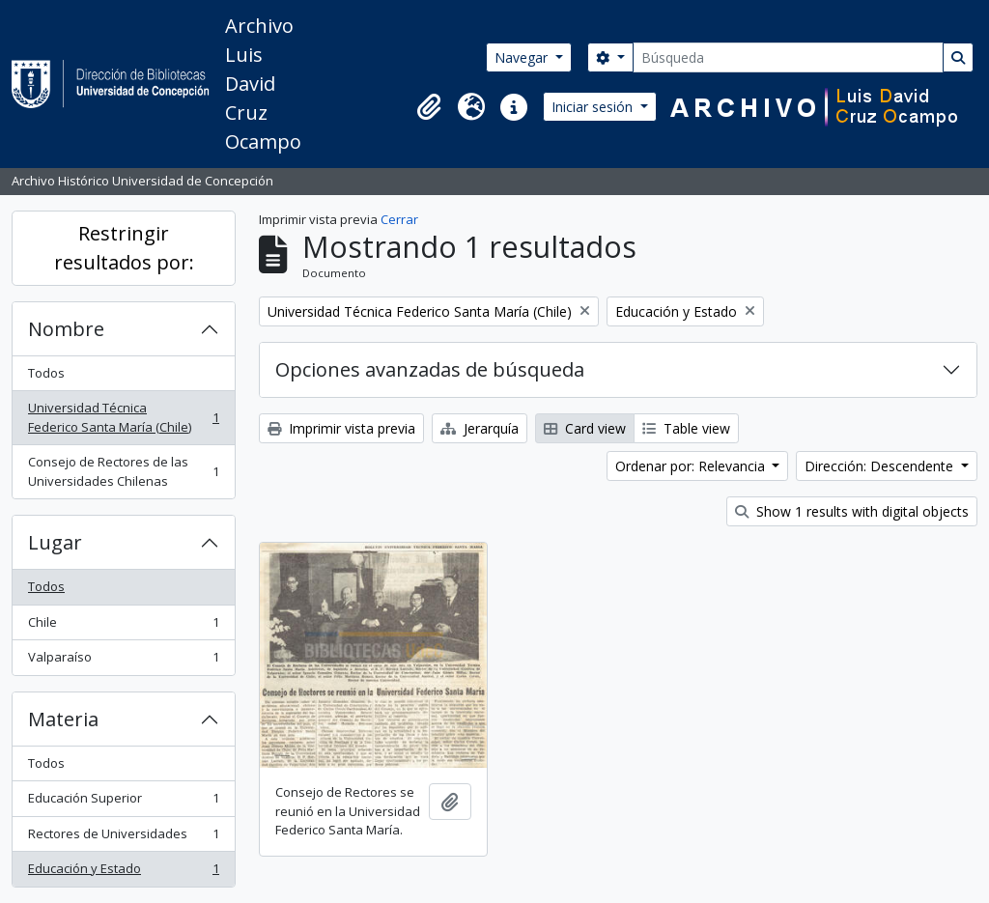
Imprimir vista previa (341, 428)
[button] (429, 107)
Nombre (66, 329)
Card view (585, 428)
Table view (686, 428)
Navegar (522, 57)
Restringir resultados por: (124, 247)
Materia (63, 719)
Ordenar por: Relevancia (692, 466)
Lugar (55, 542)
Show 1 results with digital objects (852, 511)
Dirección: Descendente (881, 466)
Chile (123, 626)
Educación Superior (123, 802)
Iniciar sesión (593, 107)
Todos (46, 372)
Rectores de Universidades (123, 838)
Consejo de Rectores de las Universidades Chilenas (123, 471)
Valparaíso (123, 661)
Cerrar (399, 219)
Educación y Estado (123, 873)
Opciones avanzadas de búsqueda (429, 369)
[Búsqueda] (788, 57)
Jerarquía (479, 428)
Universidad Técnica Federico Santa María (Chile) (123, 417)
